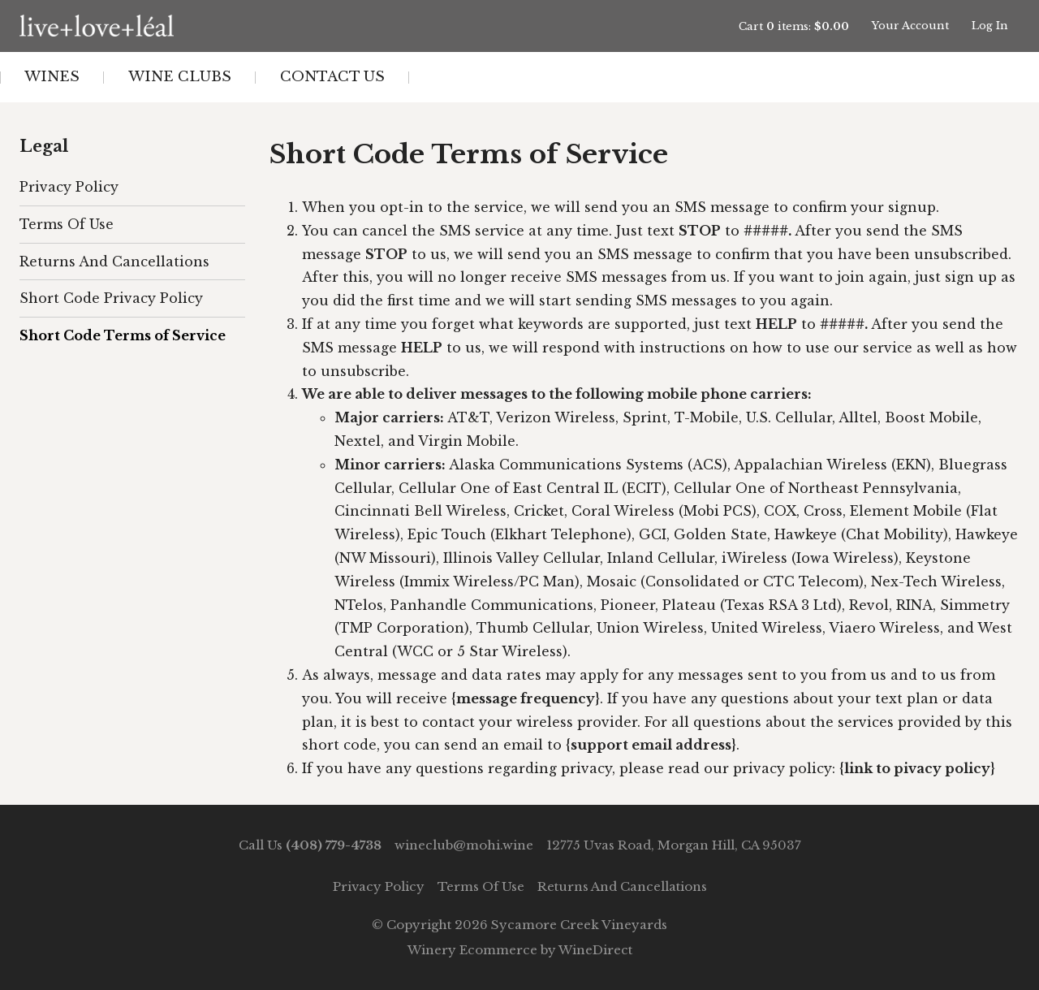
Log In (990, 25)
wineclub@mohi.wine (463, 845)
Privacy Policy (69, 187)
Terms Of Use (66, 224)
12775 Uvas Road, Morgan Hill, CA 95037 (673, 845)
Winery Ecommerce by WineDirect (519, 950)
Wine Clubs (179, 76)
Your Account (910, 25)
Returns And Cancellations (114, 261)
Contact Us (332, 76)
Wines (52, 76)
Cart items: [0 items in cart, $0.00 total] (794, 26)
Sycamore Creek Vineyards (169, 26)
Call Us (310, 845)
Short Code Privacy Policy (111, 298)
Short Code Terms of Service (122, 335)
